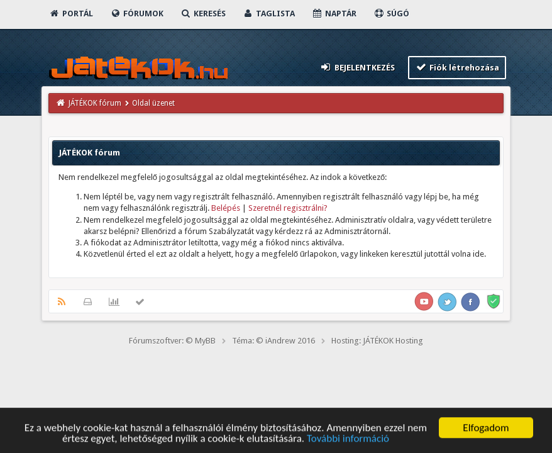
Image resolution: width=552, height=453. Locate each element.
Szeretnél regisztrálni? (288, 208)
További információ (348, 440)
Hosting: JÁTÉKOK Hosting (377, 340)
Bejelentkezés (357, 67)
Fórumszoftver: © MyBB (172, 340)
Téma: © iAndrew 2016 (273, 340)
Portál (71, 13)
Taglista (269, 13)
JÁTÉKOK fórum (95, 103)
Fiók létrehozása (457, 67)
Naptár (334, 13)
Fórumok (136, 13)
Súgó (391, 13)
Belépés (225, 208)
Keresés (203, 13)
